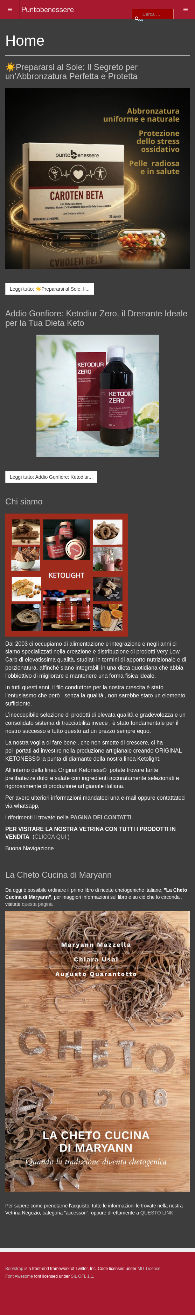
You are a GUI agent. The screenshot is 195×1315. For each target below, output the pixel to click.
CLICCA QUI (50, 837)
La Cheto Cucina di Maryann (58, 874)
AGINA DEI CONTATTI (102, 817)
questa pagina (37, 904)
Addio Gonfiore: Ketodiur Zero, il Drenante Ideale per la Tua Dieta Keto (96, 318)
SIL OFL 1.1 (82, 1276)
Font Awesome (19, 1276)
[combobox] (153, 14)
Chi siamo (24, 501)
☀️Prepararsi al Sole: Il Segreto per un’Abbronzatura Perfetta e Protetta (71, 71)
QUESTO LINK (156, 1213)
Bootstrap (14, 1268)
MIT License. (149, 1268)
